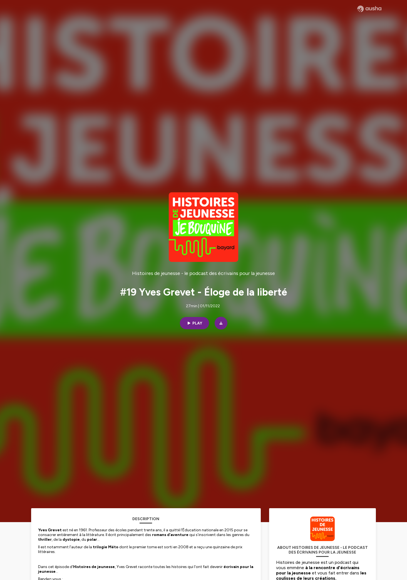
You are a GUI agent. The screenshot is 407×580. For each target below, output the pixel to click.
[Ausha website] (369, 9)
